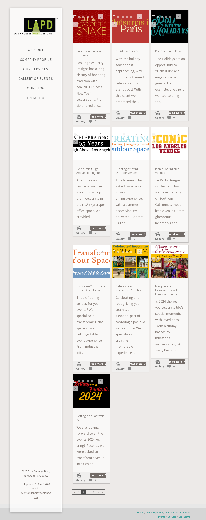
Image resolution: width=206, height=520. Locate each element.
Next (75, 26)
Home (140, 512)
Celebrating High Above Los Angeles (88, 171)
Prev (100, 19)
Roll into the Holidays (169, 51)
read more (96, 116)
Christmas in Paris (127, 51)
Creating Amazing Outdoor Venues (127, 171)
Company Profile (154, 512)
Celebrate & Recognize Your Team (130, 288)
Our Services (171, 512)
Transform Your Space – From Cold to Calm (90, 288)
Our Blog (171, 516)
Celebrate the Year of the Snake (90, 53)
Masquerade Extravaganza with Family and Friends (167, 290)
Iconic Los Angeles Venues (167, 171)
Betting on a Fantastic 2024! (90, 418)
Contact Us (184, 516)
